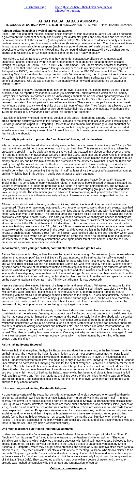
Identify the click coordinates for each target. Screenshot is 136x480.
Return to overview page (68, 468)
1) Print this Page (35, 7)
